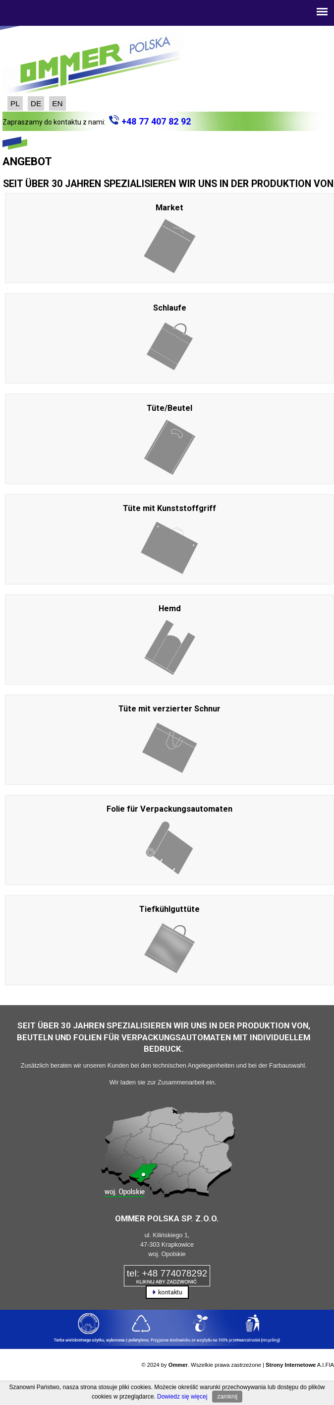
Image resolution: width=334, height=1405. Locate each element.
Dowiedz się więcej (182, 1396)
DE (36, 103)
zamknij (227, 1396)
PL (15, 103)
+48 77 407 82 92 (156, 121)
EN (57, 103)
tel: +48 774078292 (167, 1273)
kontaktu (167, 1292)
